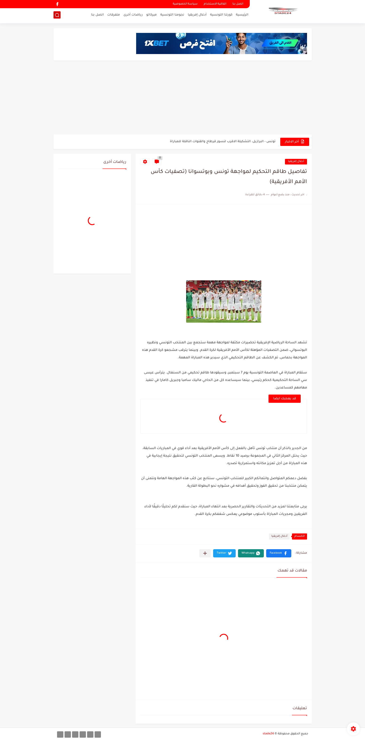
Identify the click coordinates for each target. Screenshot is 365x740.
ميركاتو (151, 15)
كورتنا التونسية (221, 15)
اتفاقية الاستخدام (215, 4)
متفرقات (113, 15)
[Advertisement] (183, 98)
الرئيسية (242, 15)
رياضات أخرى (133, 15)
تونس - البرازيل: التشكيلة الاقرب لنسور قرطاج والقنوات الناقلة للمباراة (223, 141)
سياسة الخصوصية (185, 4)
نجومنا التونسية (172, 15)
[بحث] (57, 15)
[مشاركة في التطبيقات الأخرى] (205, 553)
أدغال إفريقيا (197, 15)
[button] (278, 553)
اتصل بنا (237, 4)
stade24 (268, 734)
